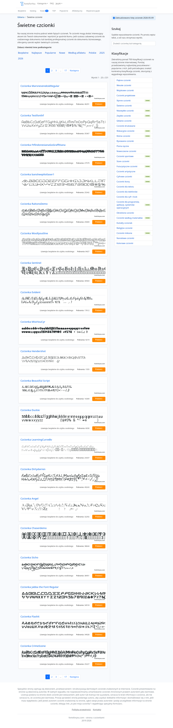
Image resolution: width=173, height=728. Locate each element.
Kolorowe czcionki (125, 243)
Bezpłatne (22, 11)
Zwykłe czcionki (124, 115)
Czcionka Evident (30, 292)
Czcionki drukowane (126, 126)
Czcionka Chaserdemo (34, 528)
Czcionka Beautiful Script (35, 380)
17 (65, 70)
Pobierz (98, 104)
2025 (102, 52)
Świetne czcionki (124, 105)
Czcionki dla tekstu (125, 186)
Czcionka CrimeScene (33, 646)
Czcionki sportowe (125, 156)
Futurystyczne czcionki (127, 166)
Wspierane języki (93, 11)
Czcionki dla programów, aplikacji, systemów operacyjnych (128, 204)
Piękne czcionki (124, 80)
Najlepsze (37, 52)
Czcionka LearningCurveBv (36, 439)
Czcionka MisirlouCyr (33, 321)
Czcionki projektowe (126, 95)
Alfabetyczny (77, 11)
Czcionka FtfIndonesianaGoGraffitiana (43, 145)
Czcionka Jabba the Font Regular (40, 587)
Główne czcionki (124, 120)
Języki (58, 3)
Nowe (44, 11)
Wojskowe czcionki (125, 90)
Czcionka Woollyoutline (34, 233)
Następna (74, 70)
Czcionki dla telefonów (127, 191)
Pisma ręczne (123, 146)
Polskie (92, 52)
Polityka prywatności (81, 709)
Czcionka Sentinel (31, 262)
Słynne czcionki (124, 100)
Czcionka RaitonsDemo (34, 203)
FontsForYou (28, 4)
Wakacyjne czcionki (125, 131)
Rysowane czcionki (125, 141)
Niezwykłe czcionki (125, 110)
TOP (54, 11)
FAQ (52, 3)
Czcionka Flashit (30, 616)
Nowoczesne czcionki (126, 151)
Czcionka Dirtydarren (33, 469)
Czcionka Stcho (29, 557)
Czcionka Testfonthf (32, 115)
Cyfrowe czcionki (124, 176)
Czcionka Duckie (30, 410)
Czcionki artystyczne (126, 171)
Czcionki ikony (123, 181)
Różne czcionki (123, 136)
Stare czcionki (123, 161)
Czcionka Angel (30, 498)
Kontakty (97, 709)
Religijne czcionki (125, 228)
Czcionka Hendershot (33, 351)
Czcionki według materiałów (130, 218)
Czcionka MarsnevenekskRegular (40, 86)
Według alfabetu (77, 52)
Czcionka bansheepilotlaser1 (37, 174)
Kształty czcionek (124, 223)
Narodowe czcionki (125, 238)
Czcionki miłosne (124, 233)
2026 (20, 58)
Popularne (64, 11)
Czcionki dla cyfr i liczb (127, 196)
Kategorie (41, 3)
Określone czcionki (125, 212)
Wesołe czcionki (124, 85)
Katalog (33, 11)
